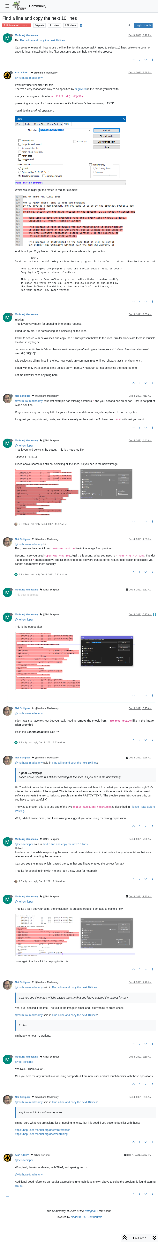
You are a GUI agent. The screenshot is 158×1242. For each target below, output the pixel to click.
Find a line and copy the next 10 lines (42, 40)
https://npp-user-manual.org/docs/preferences (42, 1129)
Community (37, 6)
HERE (19, 1185)
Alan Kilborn (22, 72)
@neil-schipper (24, 445)
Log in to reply (143, 25)
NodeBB (76, 1217)
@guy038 (81, 89)
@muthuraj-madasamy (29, 77)
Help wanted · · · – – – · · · (16, 25)
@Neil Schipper (49, 440)
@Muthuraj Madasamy (44, 72)
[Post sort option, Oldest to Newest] (129, 25)
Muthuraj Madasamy (26, 35)
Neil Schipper (22, 396)
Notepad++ (91, 1211)
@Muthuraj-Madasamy (29, 1174)
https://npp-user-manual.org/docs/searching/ (41, 1134)
